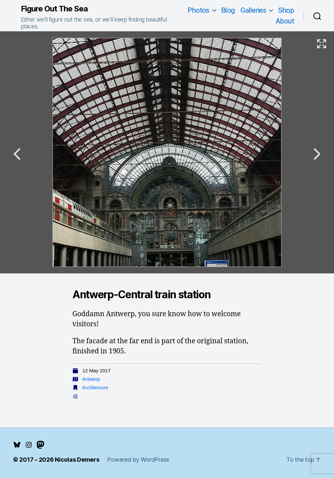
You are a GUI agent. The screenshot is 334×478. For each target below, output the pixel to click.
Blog (228, 10)
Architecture (95, 387)
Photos (198, 10)
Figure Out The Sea (54, 9)
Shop (286, 10)
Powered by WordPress (138, 459)
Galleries (253, 10)
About (285, 21)
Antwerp (91, 379)
